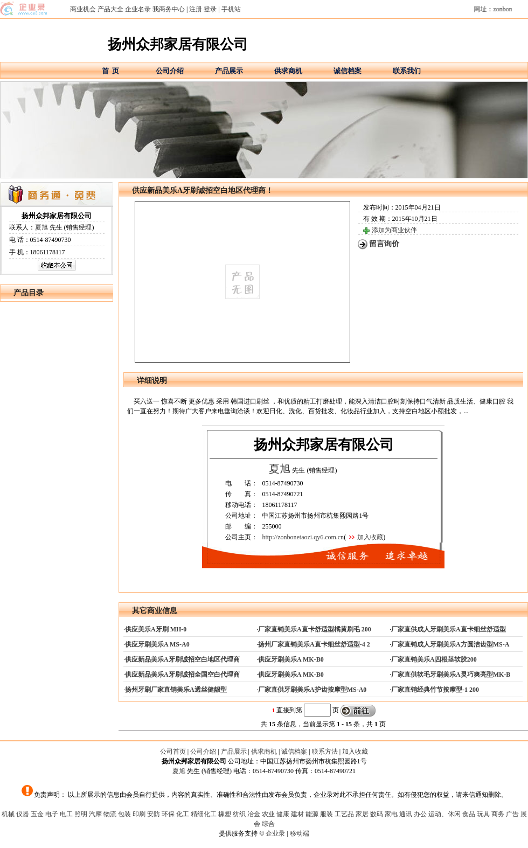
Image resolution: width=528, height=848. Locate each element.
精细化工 (204, 814)
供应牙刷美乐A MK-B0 (291, 659)
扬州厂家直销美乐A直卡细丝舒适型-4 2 (314, 644)
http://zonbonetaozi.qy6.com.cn (303, 537)
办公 (420, 814)
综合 (268, 824)
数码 (376, 814)
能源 (311, 814)
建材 (297, 814)
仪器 (22, 814)
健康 (282, 814)
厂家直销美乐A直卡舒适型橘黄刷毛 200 (314, 629)
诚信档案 (348, 71)
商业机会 (83, 9)
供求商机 (288, 71)
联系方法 (325, 751)
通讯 (405, 814)
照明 (80, 814)
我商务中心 (168, 9)
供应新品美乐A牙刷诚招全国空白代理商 (182, 674)
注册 (195, 9)
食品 (468, 814)
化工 (182, 814)
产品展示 (229, 71)
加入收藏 (370, 537)
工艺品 (344, 814)
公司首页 (173, 751)
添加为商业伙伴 (394, 230)
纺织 (239, 814)
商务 (497, 814)
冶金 (253, 814)
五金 (37, 814)
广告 (512, 814)
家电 (391, 814)
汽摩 (95, 814)
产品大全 (110, 9)
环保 (168, 814)
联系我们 (407, 71)
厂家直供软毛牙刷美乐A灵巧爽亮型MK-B (450, 674)
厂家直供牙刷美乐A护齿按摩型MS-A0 (312, 689)
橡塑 (224, 814)
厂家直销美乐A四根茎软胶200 (434, 659)
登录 (210, 9)
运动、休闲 (444, 814)
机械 (8, 814)
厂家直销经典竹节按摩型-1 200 (435, 689)
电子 (51, 814)
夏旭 (41, 227)
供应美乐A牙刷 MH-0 (155, 629)
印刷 (139, 814)
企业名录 (138, 9)
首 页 (111, 71)
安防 (153, 814)
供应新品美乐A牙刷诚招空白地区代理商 (182, 659)
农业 (268, 814)
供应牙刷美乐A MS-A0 (157, 644)
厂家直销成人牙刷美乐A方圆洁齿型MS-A (450, 644)
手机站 (231, 9)
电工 (66, 814)
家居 (362, 814)
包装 (124, 814)
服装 (326, 814)
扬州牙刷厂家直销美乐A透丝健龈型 (176, 689)
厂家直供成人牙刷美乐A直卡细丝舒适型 (448, 629)
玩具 (483, 814)
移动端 (299, 833)
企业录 (275, 833)
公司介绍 (170, 71)
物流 (109, 814)
